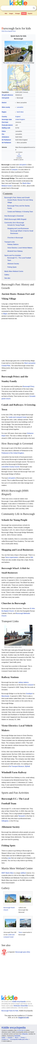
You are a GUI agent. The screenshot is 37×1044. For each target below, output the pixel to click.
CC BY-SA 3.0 (21, 1030)
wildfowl (23, 873)
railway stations (23, 682)
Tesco (7, 557)
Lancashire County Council (10, 467)
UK (19, 154)
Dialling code (6, 128)
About (16, 1037)
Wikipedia (25, 1034)
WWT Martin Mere (7, 873)
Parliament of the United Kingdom (12, 453)
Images (11, 13)
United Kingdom (20, 119)
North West (20, 112)
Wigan (5, 313)
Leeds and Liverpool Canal (14, 63)
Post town (5, 122)
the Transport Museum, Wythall (19, 766)
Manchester (5, 696)
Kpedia (24, 13)
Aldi (31, 557)
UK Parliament (6, 142)
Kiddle (3, 1037)
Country (4, 116)
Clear (30, 8)
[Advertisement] (18, 21)
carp (9, 858)
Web (6, 13)
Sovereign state (7, 119)
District (4, 102)
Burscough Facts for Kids (9, 1010)
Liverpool (14, 169)
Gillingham (5, 821)
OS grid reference (7, 95)
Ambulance (5, 137)
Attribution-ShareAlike (20, 1005)
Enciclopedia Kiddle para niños (19, 1039)
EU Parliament (6, 140)
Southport (29, 693)
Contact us (5, 1039)
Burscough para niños (22, 952)
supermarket (14, 557)
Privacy (23, 1037)
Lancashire (20, 107)
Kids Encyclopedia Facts (9, 31)
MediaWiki (17, 1035)
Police (4, 131)
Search (34, 8)
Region (4, 112)
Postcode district (7, 125)
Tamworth (21, 816)
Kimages (17, 13)
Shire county (6, 107)
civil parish (22, 164)
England (17, 116)
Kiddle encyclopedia (19, 1001)
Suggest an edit (23, 1017)
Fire (3, 134)
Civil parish (5, 98)
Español (30, 13)
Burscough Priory (28, 386)
